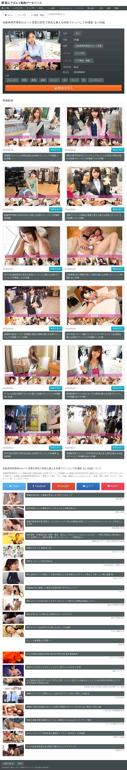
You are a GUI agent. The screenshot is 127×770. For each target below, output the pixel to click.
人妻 (101, 8)
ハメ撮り (51, 8)
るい (78, 33)
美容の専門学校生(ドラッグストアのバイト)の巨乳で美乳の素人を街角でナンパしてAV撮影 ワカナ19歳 (93, 157)
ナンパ (74, 80)
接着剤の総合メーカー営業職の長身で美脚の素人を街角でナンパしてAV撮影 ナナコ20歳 (32, 335)
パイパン (80, 8)
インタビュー (96, 80)
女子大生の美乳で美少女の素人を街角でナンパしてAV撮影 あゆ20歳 (31, 454)
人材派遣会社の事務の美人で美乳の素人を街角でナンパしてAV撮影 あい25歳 (94, 276)
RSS (20, 763)
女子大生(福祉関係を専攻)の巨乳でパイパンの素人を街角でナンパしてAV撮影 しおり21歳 (31, 276)
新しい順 (5, 8)
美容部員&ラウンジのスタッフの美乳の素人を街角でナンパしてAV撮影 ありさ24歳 (93, 395)
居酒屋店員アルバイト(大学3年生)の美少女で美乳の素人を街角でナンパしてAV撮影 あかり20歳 (94, 454)
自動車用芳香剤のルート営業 (89, 46)
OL (65, 80)
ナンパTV (31, 8)
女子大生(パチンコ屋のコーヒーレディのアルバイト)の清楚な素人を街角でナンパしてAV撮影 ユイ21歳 (93, 335)
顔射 (43, 80)
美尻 (24, 80)
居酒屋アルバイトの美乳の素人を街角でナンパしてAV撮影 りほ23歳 (31, 157)
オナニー (54, 80)
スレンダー (12, 80)
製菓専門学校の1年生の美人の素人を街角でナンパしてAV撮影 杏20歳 (31, 216)
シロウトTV (18, 8)
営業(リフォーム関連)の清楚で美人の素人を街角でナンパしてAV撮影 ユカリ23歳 (93, 216)
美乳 (34, 80)
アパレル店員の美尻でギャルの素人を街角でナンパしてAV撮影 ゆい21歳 (32, 395)
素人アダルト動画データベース (23, 2)
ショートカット (66, 8)
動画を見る (56, 150)
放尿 (108, 8)
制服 (116, 8)
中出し (41, 8)
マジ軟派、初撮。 (84, 60)
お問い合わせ (9, 763)
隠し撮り (91, 8)
